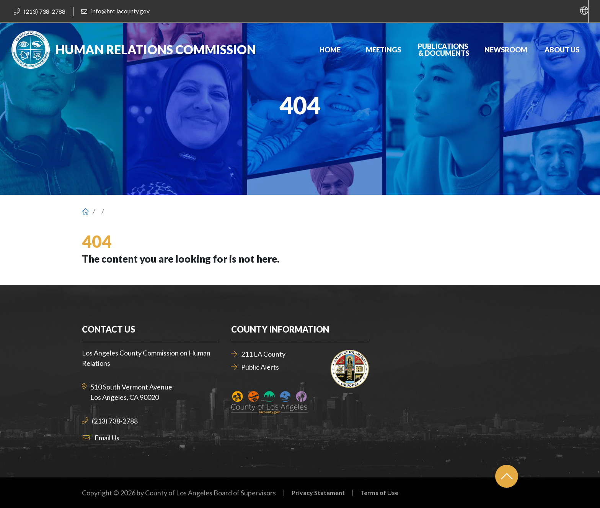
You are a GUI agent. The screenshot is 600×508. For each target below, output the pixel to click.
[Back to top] (506, 476)
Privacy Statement (318, 493)
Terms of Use (379, 493)
